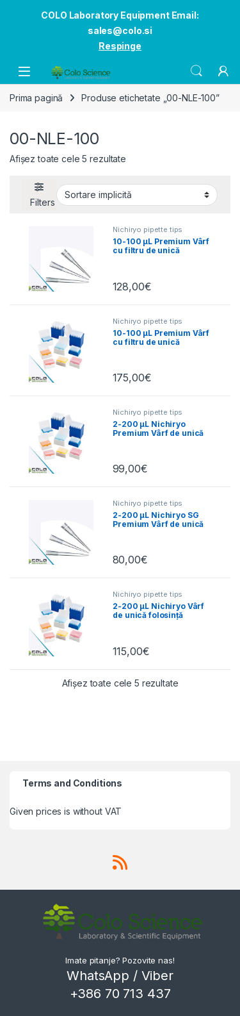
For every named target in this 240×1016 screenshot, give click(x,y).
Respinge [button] (120, 45)
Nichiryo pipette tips (147, 229)
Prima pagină (36, 97)
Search (196, 71)
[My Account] (223, 71)
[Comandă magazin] (137, 195)
